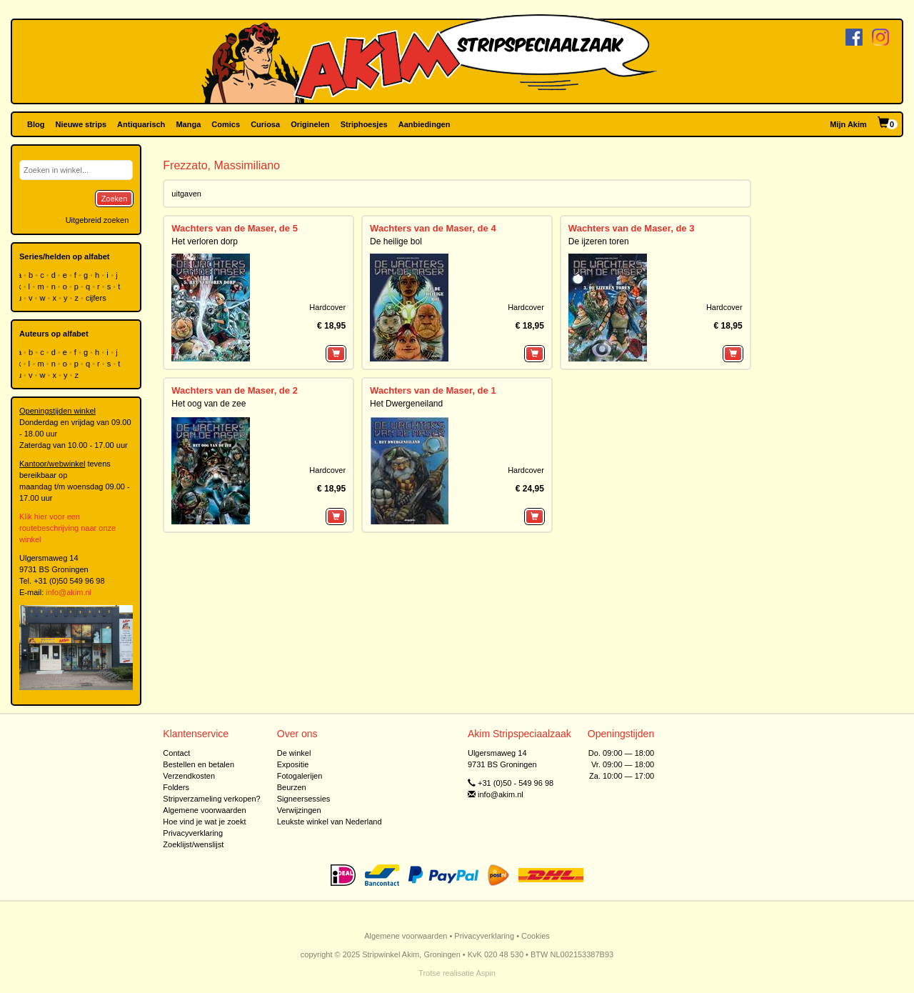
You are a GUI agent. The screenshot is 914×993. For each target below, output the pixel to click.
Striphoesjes (364, 124)
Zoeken (114, 198)
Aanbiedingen (424, 124)
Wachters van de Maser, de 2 (234, 390)
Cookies (535, 936)
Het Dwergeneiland (406, 404)
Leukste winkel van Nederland (329, 821)
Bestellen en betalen (198, 764)
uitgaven (186, 193)
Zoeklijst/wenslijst (193, 844)
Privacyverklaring (193, 833)
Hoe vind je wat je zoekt (204, 821)
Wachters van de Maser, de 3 (631, 228)
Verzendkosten (189, 776)
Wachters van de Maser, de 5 (234, 228)
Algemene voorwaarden (204, 810)
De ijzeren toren (598, 241)
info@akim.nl (68, 592)
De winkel (294, 753)
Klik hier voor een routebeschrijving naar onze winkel (67, 528)
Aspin (486, 973)
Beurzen (291, 787)
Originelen (310, 124)
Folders (176, 787)
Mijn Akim (848, 124)
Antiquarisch (141, 124)
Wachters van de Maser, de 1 (433, 390)
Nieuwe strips (81, 124)
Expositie (293, 764)
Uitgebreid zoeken (97, 220)
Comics (225, 124)
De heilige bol (396, 241)
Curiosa (265, 124)
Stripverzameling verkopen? (211, 798)
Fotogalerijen (300, 776)
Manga (188, 124)
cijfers (97, 298)
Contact (176, 753)
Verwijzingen (299, 810)
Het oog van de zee (208, 404)
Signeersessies (304, 798)
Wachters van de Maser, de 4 (433, 228)
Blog (35, 124)
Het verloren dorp (204, 241)
